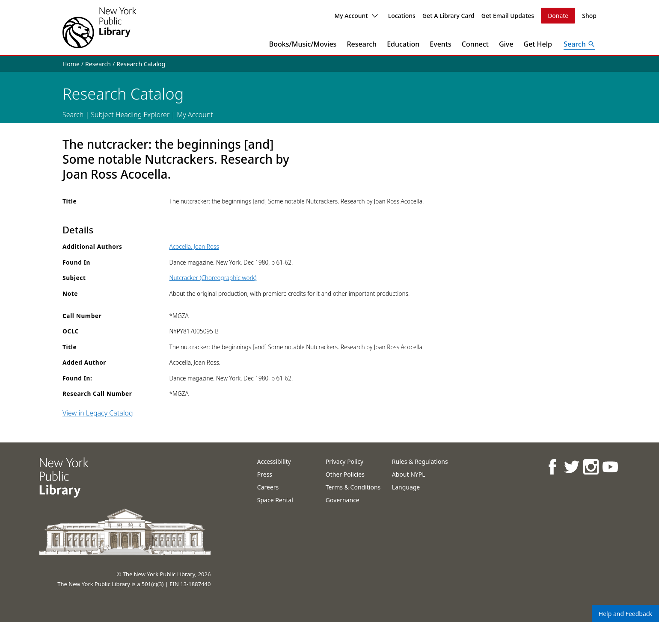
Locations (402, 16)
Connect (475, 44)
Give (506, 44)
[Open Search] (579, 44)
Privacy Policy (344, 461)
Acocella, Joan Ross (194, 246)
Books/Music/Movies (303, 44)
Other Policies (345, 474)
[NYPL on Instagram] (590, 466)
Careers (268, 487)
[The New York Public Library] (99, 27)
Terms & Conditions (353, 487)
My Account (355, 16)
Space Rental (275, 500)
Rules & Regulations (420, 461)
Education (403, 44)
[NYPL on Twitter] (571, 466)
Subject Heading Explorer (130, 114)
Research (362, 44)
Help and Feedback (625, 614)
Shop (589, 16)
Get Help (538, 44)
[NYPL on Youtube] (610, 466)
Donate (558, 16)
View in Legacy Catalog (97, 413)
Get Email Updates (507, 16)
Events (440, 44)
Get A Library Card (448, 16)
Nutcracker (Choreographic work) (213, 278)
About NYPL (408, 474)
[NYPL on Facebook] (552, 466)
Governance (342, 500)
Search (72, 114)
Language (406, 487)
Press (264, 474)
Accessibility (274, 461)
